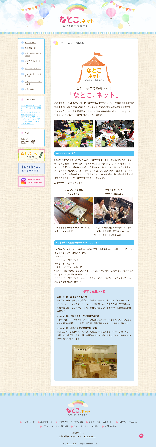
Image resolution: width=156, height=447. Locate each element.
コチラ (82, 183)
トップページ (30, 42)
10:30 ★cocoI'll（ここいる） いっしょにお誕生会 (31, 107)
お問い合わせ (30, 89)
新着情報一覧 (30, 48)
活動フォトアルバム (33, 68)
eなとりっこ (89, 436)
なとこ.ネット (70, 443)
